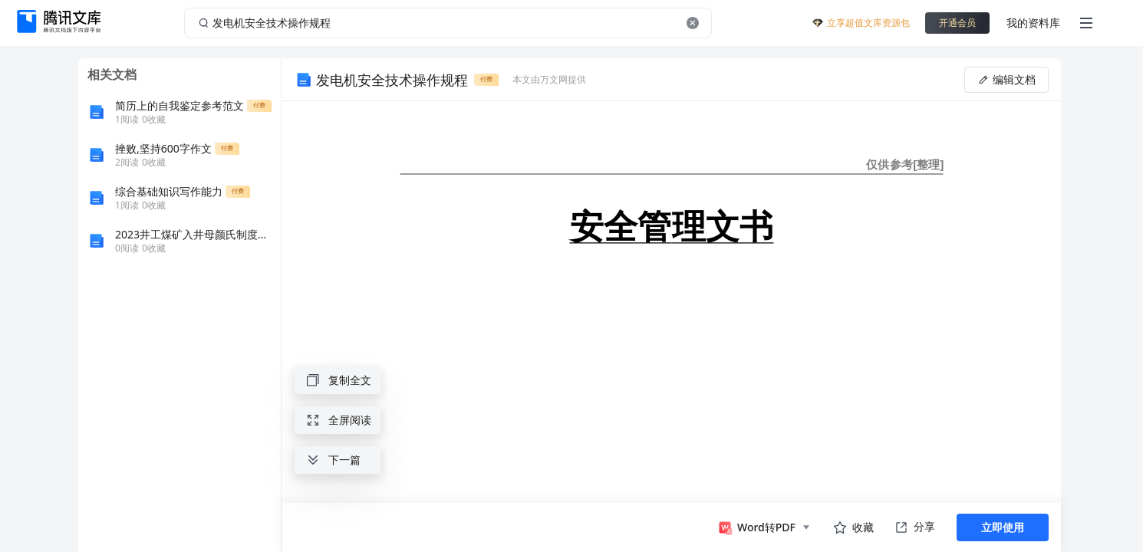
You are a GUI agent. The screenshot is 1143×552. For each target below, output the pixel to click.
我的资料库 (1033, 22)
